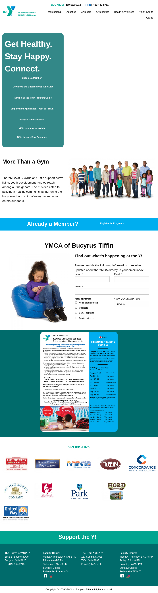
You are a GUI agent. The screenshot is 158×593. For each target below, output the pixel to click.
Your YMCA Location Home (127, 299)
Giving (149, 17)
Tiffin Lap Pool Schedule (32, 128)
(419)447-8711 (100, 5)
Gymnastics (102, 12)
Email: (118, 274)
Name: (79, 274)
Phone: (79, 286)
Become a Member (32, 78)
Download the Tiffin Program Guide (32, 99)
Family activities (86, 318)
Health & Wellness (124, 12)
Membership (55, 12)
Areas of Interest (83, 299)
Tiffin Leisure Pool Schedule (32, 137)
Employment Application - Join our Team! (32, 109)
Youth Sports (146, 12)
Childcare (86, 12)
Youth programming (88, 303)
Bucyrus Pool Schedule (31, 119)
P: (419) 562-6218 (15, 564)
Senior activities (86, 313)
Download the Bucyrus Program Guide (31, 87)
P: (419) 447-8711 (91, 564)
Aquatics (71, 12)
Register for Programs (112, 223)
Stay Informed (143, 5)
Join (118, 5)
